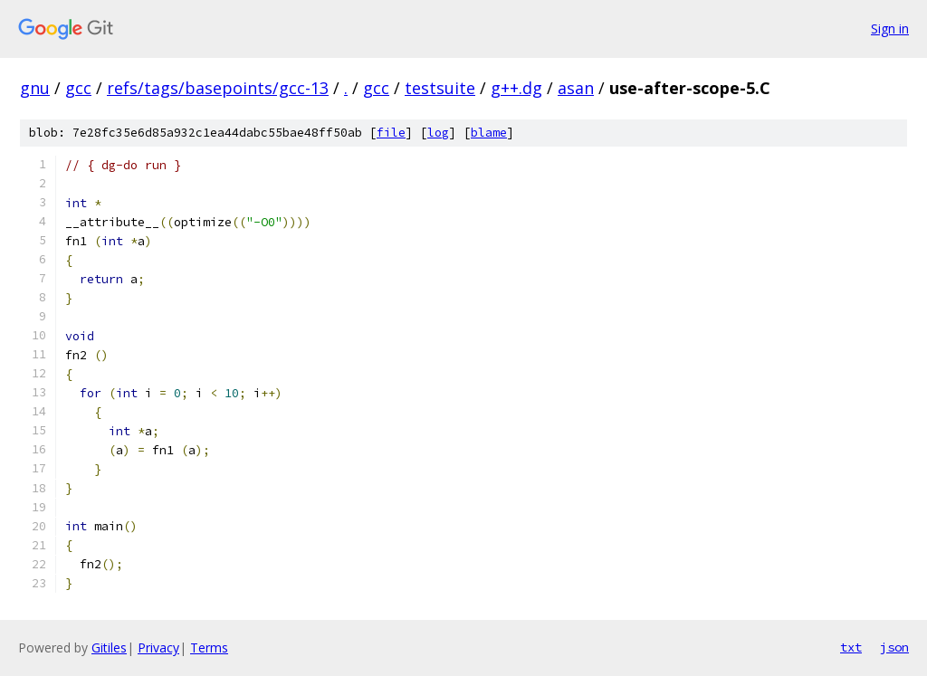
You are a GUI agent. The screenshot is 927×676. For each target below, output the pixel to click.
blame (489, 132)
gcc (78, 88)
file (391, 132)
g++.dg (516, 88)
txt (851, 647)
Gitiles (109, 647)
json (894, 647)
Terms (209, 647)
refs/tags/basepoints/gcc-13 (218, 88)
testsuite (440, 88)
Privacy (158, 647)
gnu (35, 88)
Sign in (890, 28)
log (438, 132)
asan (576, 88)
